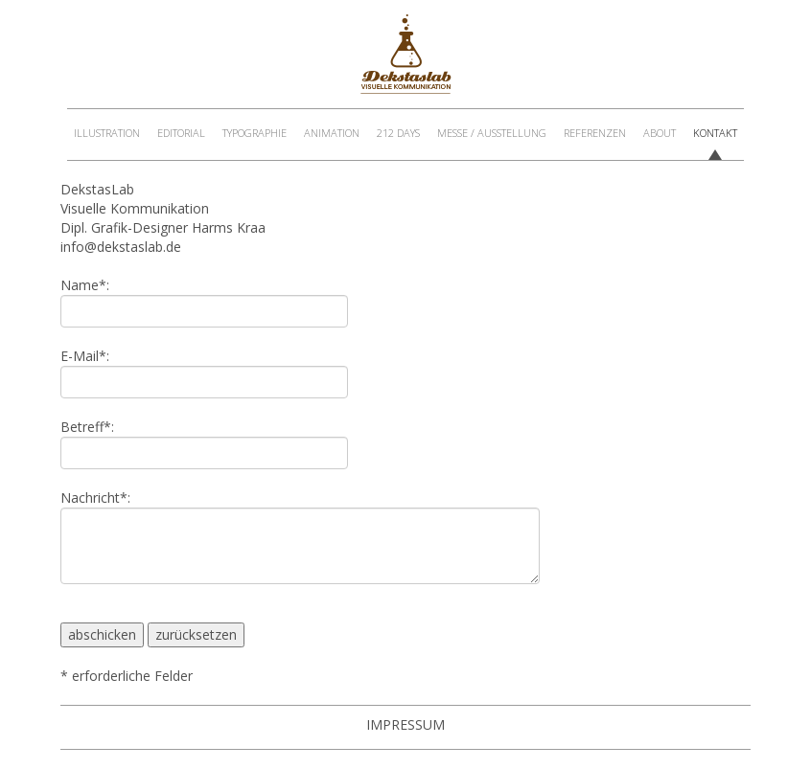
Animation (331, 132)
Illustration (107, 132)
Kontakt (715, 132)
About (659, 132)
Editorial (181, 132)
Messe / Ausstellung (491, 132)
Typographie (254, 132)
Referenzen (595, 132)
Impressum (405, 724)
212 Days (398, 132)
